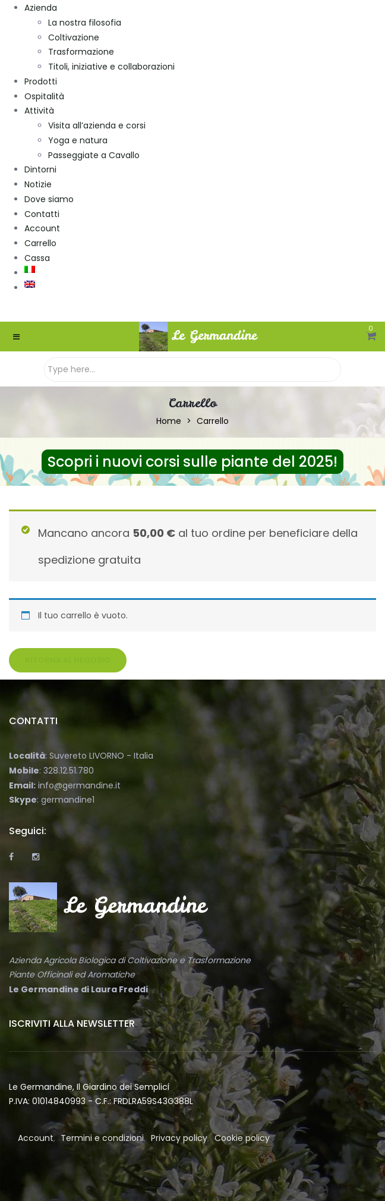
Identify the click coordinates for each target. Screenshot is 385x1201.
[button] (371, 336)
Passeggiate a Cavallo (94, 155)
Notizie (38, 184)
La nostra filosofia (84, 23)
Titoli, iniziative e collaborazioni (111, 67)
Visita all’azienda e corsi (97, 125)
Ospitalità (44, 96)
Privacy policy (179, 1138)
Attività (39, 111)
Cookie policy (242, 1138)
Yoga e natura (78, 140)
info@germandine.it (79, 785)
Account (42, 228)
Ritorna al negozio (68, 660)
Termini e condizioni (102, 1138)
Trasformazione (81, 52)
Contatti (41, 214)
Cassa (37, 258)
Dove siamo (49, 199)
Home (168, 421)
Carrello (40, 243)
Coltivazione (73, 37)
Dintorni (40, 169)
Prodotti (40, 81)
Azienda (40, 8)
